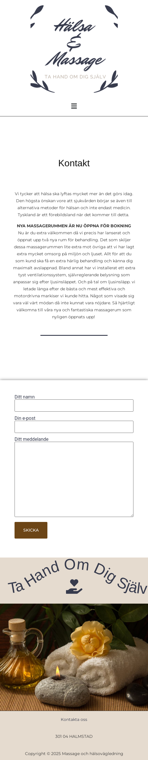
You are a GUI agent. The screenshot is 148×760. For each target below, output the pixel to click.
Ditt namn (74, 401)
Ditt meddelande (74, 477)
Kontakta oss (74, 719)
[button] (74, 106)
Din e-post (74, 422)
